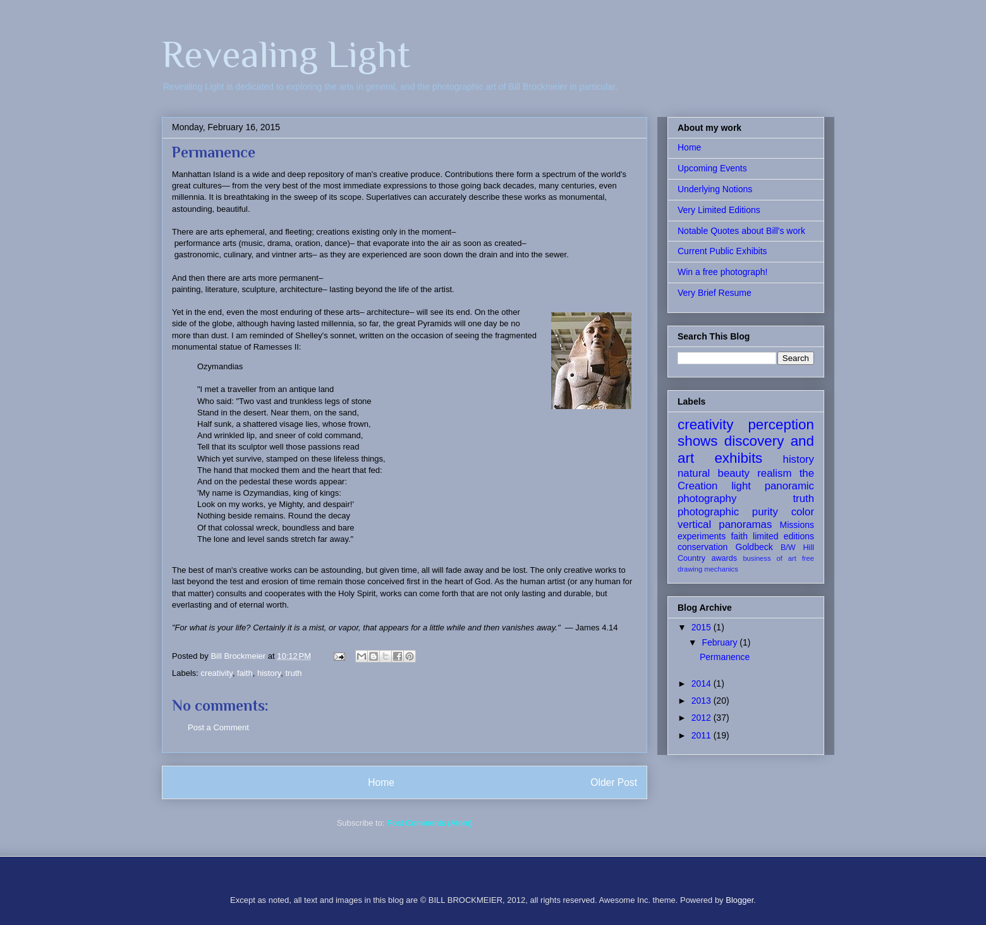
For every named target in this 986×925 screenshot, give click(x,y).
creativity (217, 673)
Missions (797, 525)
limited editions (783, 536)
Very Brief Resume (715, 293)
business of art (769, 558)
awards (724, 558)
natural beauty (714, 473)
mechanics (721, 569)
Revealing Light (286, 54)
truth (293, 673)
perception (781, 424)
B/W (788, 547)
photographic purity (728, 512)
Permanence (725, 657)
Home (381, 782)
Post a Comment (218, 727)
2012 (702, 718)
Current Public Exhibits (722, 251)
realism (774, 473)
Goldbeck (754, 547)
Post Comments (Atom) (429, 823)
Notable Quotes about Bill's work (741, 231)
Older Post (613, 782)
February (721, 642)
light (741, 486)
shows (697, 441)
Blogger (739, 900)
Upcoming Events (712, 168)
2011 (702, 735)
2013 (702, 700)
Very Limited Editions (719, 210)
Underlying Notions (715, 189)
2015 (702, 627)
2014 (702, 683)
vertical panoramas (725, 524)
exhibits (738, 458)
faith (245, 673)
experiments (702, 536)
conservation (702, 547)
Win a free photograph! (722, 272)
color (802, 512)
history (269, 673)
